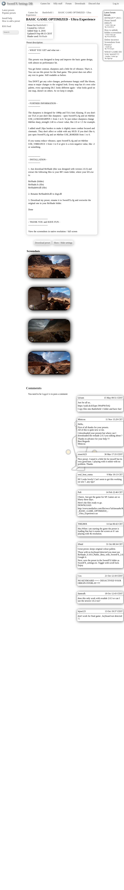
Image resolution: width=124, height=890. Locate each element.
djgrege (110, 58)
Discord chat (94, 3)
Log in (116, 3)
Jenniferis (110, 27)
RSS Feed (6, 26)
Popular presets (9, 13)
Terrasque (110, 49)
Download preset (42, 243)
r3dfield (41, 28)
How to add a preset (11, 21)
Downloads (80, 3)
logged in (46, 394)
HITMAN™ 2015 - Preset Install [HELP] (113, 20)
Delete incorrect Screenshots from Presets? (112, 42)
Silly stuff (57, 3)
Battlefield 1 (48, 12)
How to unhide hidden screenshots (112, 31)
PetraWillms (111, 36)
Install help (7, 18)
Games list (45, 3)
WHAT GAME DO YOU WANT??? (113, 53)
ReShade (43, 36)
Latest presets (8, 10)
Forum (69, 3)
